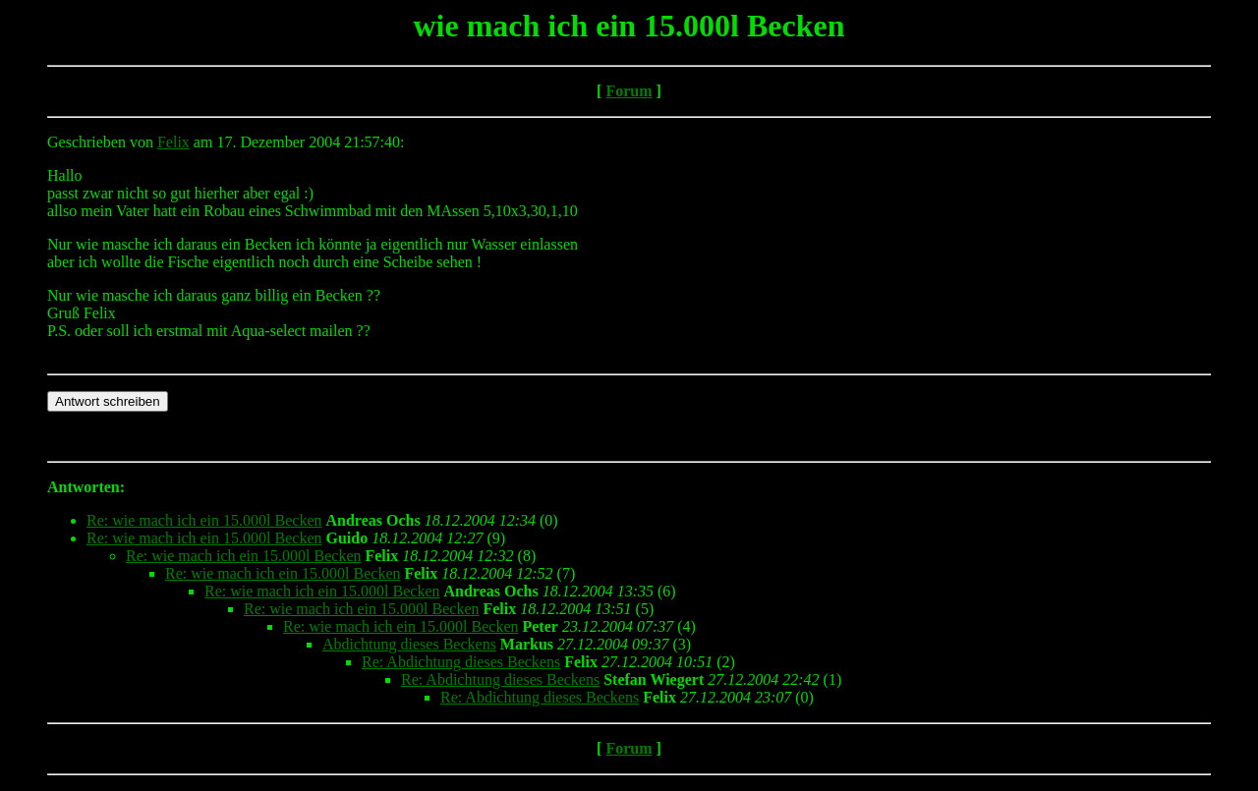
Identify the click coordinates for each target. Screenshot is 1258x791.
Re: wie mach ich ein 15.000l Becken (203, 520)
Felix (173, 142)
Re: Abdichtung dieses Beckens (461, 661)
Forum (628, 91)
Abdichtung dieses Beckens (409, 644)
